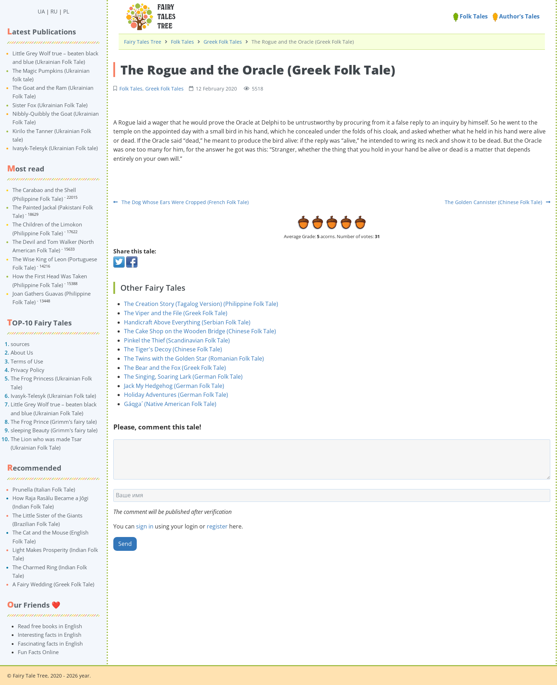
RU (54, 11)
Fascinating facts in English (50, 643)
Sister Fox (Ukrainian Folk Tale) (49, 105)
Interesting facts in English (49, 634)
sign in (144, 526)
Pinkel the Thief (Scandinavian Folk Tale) (177, 340)
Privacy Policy (27, 369)
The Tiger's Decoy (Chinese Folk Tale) (173, 349)
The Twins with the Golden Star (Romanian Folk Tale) (194, 358)
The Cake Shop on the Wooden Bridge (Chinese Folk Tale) (200, 331)
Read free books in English (50, 626)
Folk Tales (470, 16)
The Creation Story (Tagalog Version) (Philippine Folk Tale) (201, 304)
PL (66, 11)
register (217, 526)
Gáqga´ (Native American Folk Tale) (170, 404)
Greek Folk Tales (223, 41)
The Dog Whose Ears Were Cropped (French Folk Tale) (181, 202)
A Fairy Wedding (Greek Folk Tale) (53, 584)
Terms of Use (27, 361)
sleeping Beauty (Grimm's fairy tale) (54, 430)
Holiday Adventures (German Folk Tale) (176, 395)
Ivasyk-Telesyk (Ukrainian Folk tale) (55, 148)
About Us (22, 352)
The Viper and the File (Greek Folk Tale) (175, 313)
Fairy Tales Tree (142, 41)
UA (41, 11)
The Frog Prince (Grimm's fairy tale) (54, 421)
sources (20, 343)
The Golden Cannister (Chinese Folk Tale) (497, 202)
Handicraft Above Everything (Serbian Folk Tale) (187, 322)
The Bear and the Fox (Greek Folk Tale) (175, 368)
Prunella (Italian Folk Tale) (43, 489)
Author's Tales (516, 16)
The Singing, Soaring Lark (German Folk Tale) (183, 376)
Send (125, 544)
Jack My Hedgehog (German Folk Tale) (174, 386)
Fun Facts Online (38, 652)
